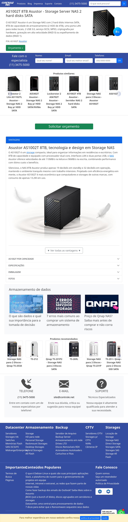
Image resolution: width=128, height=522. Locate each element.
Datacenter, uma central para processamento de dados (54, 503)
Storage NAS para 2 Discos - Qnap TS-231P (94, 362)
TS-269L (74, 359)
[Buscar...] (105, 3)
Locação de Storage (111, 435)
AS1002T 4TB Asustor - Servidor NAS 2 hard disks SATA (74, 100)
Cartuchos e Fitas (65, 453)
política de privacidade (90, 518)
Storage (30, 433)
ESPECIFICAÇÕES (16, 265)
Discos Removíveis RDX (68, 446)
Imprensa (38, 3)
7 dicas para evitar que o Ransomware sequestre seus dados (57, 506)
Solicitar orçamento (64, 126)
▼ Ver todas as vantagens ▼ (64, 250)
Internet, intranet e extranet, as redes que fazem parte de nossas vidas (56, 485)
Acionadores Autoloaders (69, 450)
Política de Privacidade (107, 483)
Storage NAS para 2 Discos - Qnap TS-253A (14, 362)
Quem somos (103, 473)
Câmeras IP (92, 446)
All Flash (30, 453)
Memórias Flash (14, 443)
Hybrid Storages (34, 450)
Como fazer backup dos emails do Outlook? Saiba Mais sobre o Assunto (59, 492)
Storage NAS (112, 440)
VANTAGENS (14, 139)
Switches (10, 440)
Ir (124, 3)
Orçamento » (15, 48)
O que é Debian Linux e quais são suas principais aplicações (57, 473)
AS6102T (113, 93)
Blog (30, 3)
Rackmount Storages (36, 443)
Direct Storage (113, 443)
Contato (58, 3)
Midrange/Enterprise (14, 450)
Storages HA (12, 436)
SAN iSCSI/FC (12, 446)
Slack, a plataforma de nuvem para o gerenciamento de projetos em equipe (55, 478)
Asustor (23, 41)
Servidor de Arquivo (66, 433)
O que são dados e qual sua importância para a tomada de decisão (25, 320)
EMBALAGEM (14, 272)
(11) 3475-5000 (78, 3)
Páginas (10, 480)
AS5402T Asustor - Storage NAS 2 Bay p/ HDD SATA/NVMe (34, 100)
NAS (112, 155)
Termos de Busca (11, 475)
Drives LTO (61, 443)
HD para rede (33, 436)
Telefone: (99, 55)
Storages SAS (112, 450)
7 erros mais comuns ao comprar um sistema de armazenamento (63, 320)
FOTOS (11, 278)
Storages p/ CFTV (92, 438)
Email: (68, 55)
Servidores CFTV (94, 433)
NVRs (88, 443)
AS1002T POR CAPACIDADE (21, 259)
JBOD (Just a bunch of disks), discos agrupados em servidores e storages (59, 498)
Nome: (38, 55)
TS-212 (34, 359)
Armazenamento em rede (69, 440)
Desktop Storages (35, 446)
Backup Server (63, 436)
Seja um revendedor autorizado (106, 478)
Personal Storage (35, 440)
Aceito (105, 518)
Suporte (48, 3)
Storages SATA (113, 446)
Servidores (11, 433)
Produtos (21, 3)
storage (30, 152)
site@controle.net (64, 397)
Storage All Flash (111, 455)
